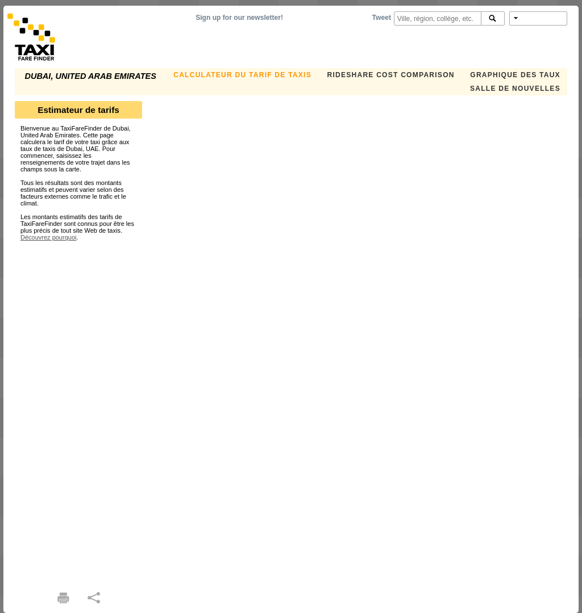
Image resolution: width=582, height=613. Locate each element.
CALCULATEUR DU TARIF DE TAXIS (242, 75)
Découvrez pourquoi (48, 237)
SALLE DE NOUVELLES (515, 89)
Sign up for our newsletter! (239, 18)
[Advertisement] (78, 411)
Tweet (381, 18)
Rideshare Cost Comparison (390, 75)
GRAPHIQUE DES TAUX (515, 75)
